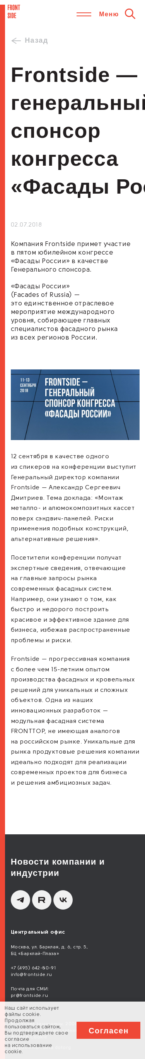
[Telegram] (20, 900)
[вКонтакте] (63, 900)
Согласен (109, 1030)
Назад (36, 40)
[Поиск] (130, 13)
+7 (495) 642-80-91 (33, 968)
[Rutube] (41, 900)
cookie (30, 1014)
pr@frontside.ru (29, 995)
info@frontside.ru (31, 974)
